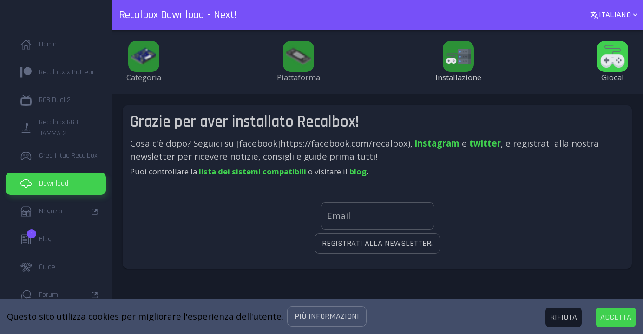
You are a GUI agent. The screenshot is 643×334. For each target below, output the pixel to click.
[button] (327, 316)
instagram (437, 143)
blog (358, 171)
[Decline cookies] (563, 317)
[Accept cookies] (616, 317)
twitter (485, 143)
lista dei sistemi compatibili (252, 171)
